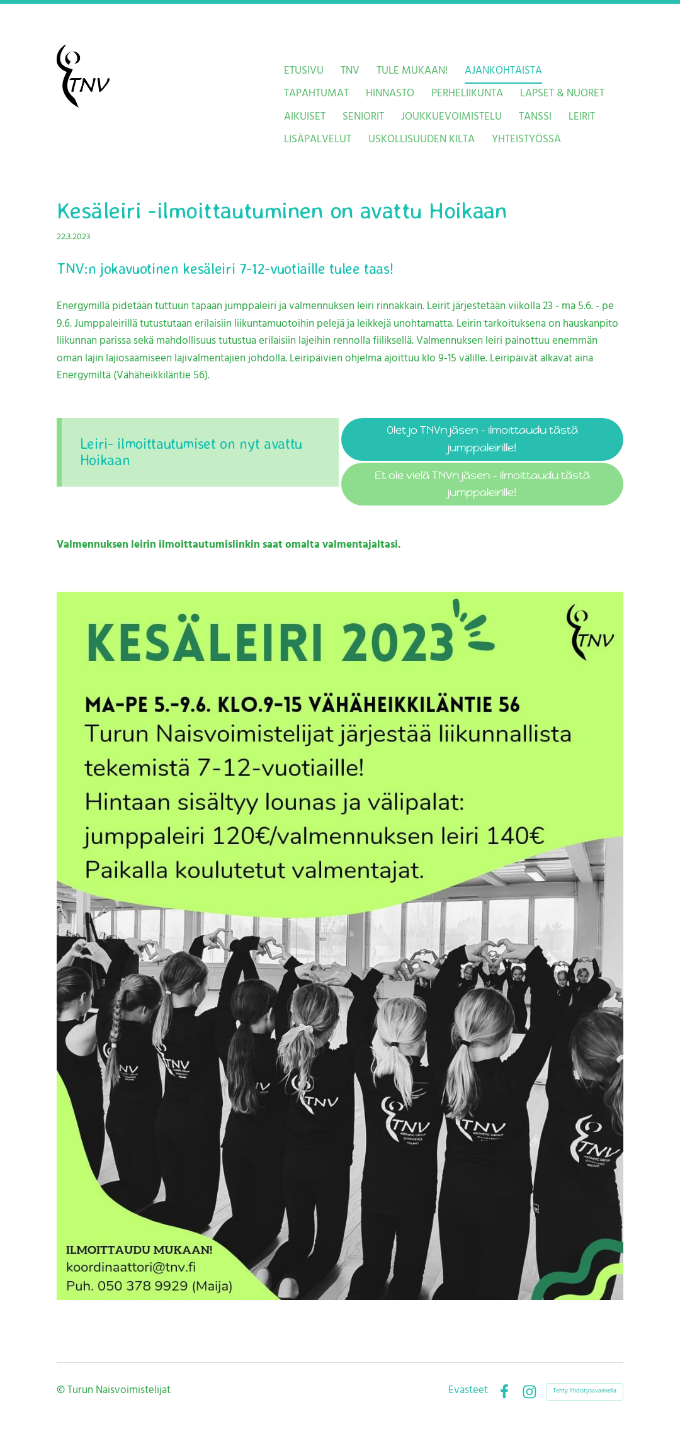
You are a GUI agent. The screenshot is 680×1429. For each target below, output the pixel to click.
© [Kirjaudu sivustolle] (62, 1391)
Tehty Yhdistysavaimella (584, 1392)
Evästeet (468, 1391)
